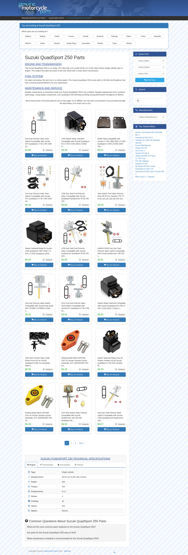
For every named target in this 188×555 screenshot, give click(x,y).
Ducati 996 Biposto (143, 145)
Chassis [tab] (79, 465)
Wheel (129, 43)
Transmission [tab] (46, 465)
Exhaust (100, 36)
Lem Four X (140, 151)
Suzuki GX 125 (141, 164)
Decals (86, 36)
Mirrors (28, 43)
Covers (71, 36)
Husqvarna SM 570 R (144, 137)
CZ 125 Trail (140, 158)
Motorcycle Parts (51, 551)
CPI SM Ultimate (142, 161)
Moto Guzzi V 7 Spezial (144, 177)
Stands (100, 43)
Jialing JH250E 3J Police (145, 156)
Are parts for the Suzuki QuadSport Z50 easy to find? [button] (51, 533)
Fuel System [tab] (64, 465)
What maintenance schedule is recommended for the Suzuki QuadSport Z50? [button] (63, 538)
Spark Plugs (71, 43)
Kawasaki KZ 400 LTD (144, 169)
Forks (143, 36)
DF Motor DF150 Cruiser (145, 166)
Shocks (57, 43)
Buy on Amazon (39, 155)
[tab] (75, 526)
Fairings (114, 36)
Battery (28, 36)
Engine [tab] (31, 465)
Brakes (42, 36)
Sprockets (86, 43)
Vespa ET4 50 (141, 148)
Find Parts (149, 80)
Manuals (157, 36)
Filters (128, 36)
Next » (81, 443)
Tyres (114, 43)
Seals (42, 43)
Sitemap (67, 551)
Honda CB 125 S (142, 153)
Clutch (57, 36)
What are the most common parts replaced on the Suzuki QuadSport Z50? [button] (61, 527)
